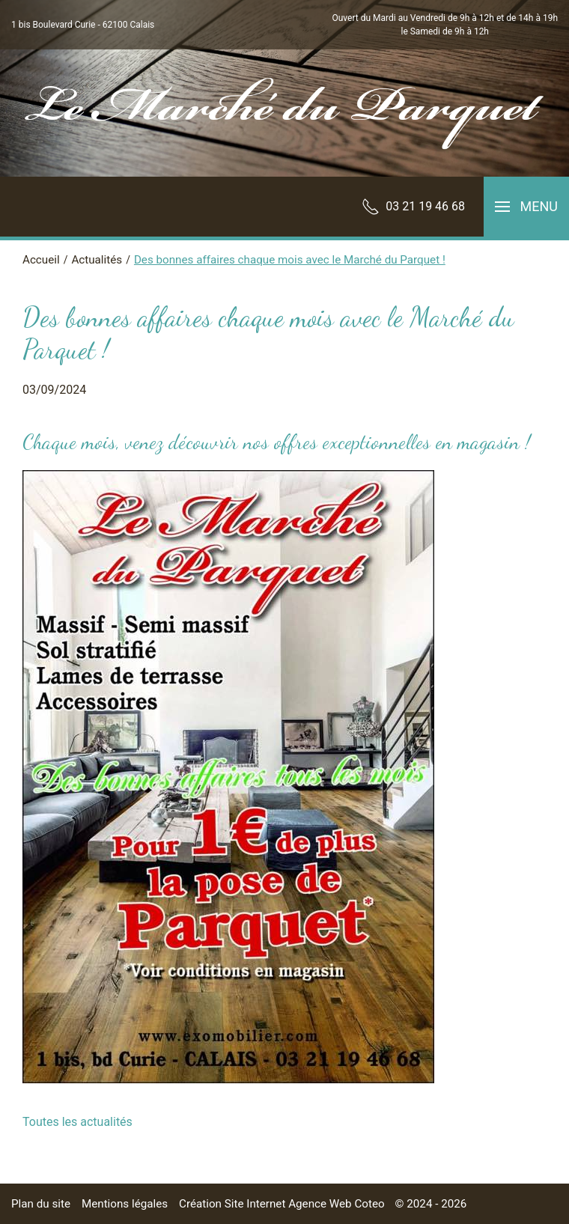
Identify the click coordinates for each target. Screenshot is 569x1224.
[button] (526, 207)
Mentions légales (125, 1204)
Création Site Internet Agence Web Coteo (282, 1204)
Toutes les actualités (77, 1122)
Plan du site (40, 1204)
